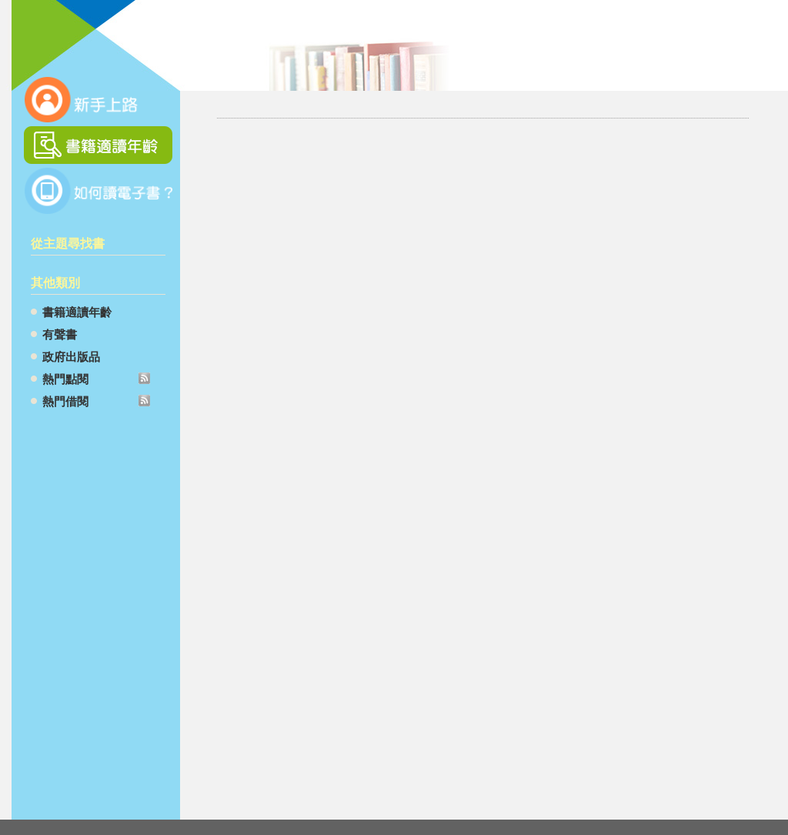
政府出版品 (71, 356)
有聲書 (59, 334)
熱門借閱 (65, 401)
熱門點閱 (65, 379)
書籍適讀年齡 (77, 312)
